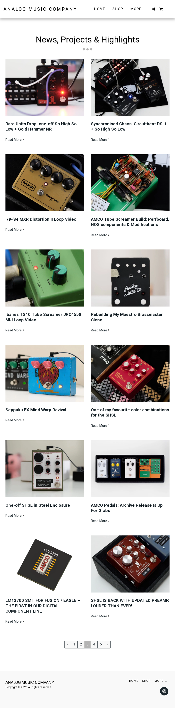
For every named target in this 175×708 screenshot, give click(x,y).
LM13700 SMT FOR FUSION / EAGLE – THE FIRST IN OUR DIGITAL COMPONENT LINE (42, 606)
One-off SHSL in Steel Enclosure (37, 505)
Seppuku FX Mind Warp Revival (35, 409)
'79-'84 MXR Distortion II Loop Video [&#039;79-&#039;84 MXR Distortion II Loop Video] (40, 219)
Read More (15, 140)
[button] (153, 9)
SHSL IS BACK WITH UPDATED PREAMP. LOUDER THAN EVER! (130, 603)
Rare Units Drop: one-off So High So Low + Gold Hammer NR (41, 126)
